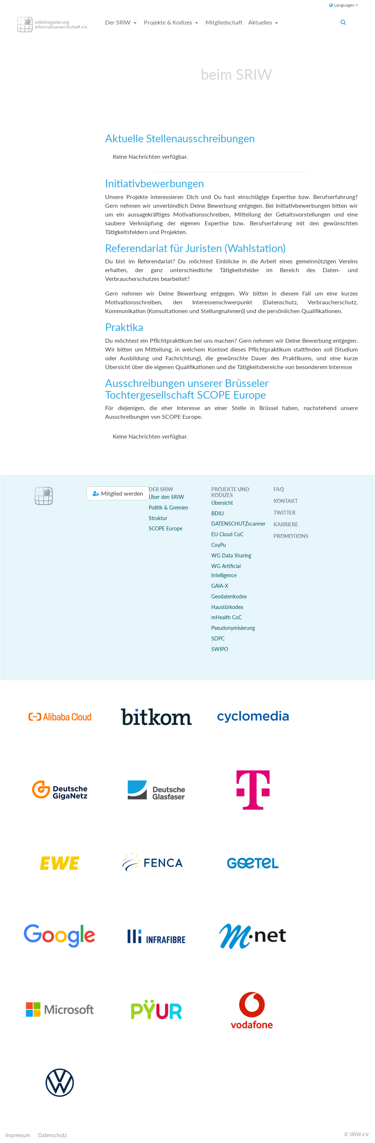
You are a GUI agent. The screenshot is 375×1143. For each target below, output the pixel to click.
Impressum (17, 1135)
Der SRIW (118, 22)
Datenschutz (52, 1135)
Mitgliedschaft (223, 22)
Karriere (286, 524)
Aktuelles (261, 22)
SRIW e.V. (359, 1134)
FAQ (279, 489)
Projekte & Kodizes (169, 22)
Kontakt (286, 501)
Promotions (291, 536)
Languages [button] (341, 5)
